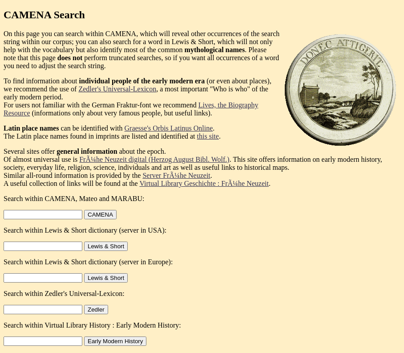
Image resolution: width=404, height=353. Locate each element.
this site (208, 136)
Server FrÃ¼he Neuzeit (176, 175)
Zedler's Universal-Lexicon (117, 89)
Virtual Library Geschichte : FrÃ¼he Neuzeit (204, 183)
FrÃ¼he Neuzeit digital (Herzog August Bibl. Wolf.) (154, 159)
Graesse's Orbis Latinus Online (169, 128)
